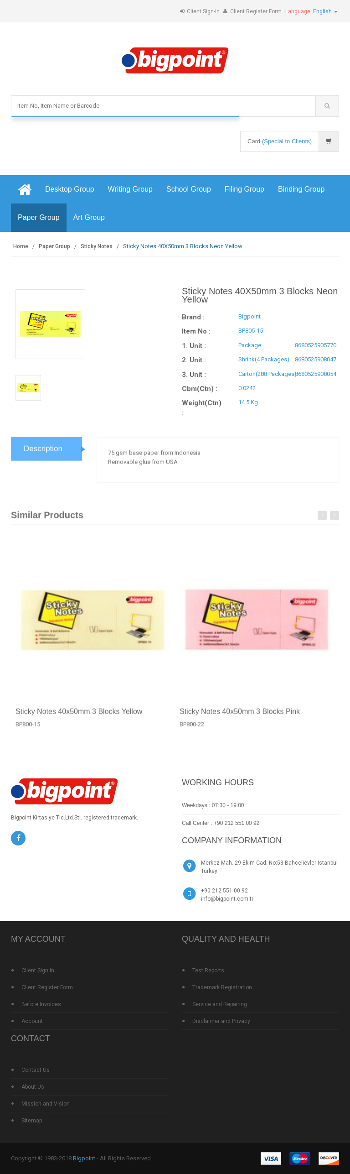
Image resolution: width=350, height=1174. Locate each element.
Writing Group (130, 189)
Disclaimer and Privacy (221, 1021)
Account (32, 1021)
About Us (32, 1087)
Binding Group (301, 189)
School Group (188, 189)
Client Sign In (37, 970)
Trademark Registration (222, 987)
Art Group (89, 217)
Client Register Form (256, 11)
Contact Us (35, 1070)
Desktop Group (69, 189)
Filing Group (244, 189)
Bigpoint (84, 1158)
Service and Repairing (219, 1004)
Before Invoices (41, 1004)
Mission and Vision (45, 1104)
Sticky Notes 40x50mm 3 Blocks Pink (240, 717)
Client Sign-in (203, 11)
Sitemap (31, 1120)
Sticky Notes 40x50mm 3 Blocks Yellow (78, 717)
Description (43, 454)
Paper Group (39, 217)
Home (20, 246)
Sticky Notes (97, 246)
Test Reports (208, 970)
